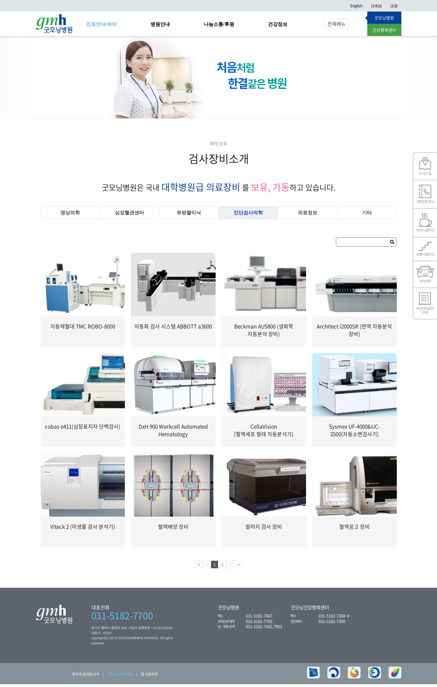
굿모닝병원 (384, 18)
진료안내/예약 (101, 24)
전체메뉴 (336, 23)
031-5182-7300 (332, 623)
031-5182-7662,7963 (264, 629)
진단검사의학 (248, 215)
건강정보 (277, 24)
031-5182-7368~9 (334, 618)
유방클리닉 (189, 215)
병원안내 (160, 24)
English (356, 6)
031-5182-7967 (259, 618)
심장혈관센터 (129, 215)
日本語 (376, 6)
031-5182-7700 (122, 618)
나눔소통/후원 (219, 24)
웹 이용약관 (149, 677)
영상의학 (70, 215)
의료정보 (307, 215)
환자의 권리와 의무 (86, 677)
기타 (367, 215)
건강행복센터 (384, 30)
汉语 (394, 6)
